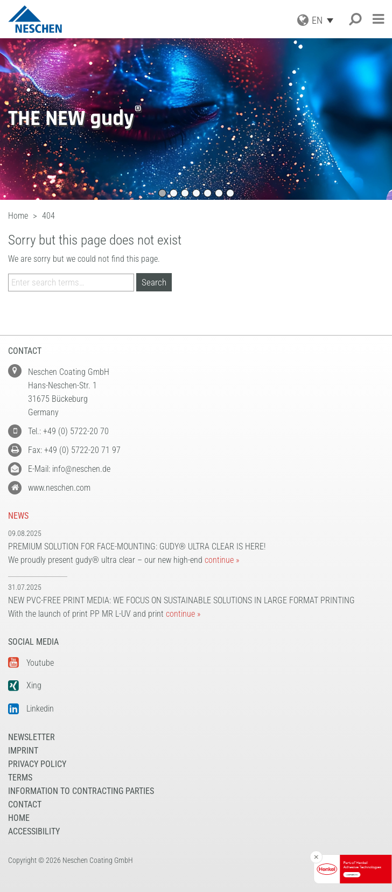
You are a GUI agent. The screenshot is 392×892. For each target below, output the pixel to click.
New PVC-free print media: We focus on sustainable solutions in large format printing (181, 600)
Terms (20, 777)
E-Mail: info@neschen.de (69, 469)
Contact (24, 804)
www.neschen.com (59, 488)
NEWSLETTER (31, 737)
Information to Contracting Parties (81, 791)
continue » (222, 560)
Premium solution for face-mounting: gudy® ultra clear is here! (136, 546)
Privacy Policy (37, 764)
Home (19, 818)
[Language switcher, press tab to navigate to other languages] (325, 20)
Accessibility (34, 831)
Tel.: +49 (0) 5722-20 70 (68, 431)
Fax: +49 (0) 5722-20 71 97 (74, 450)
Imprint (23, 750)
